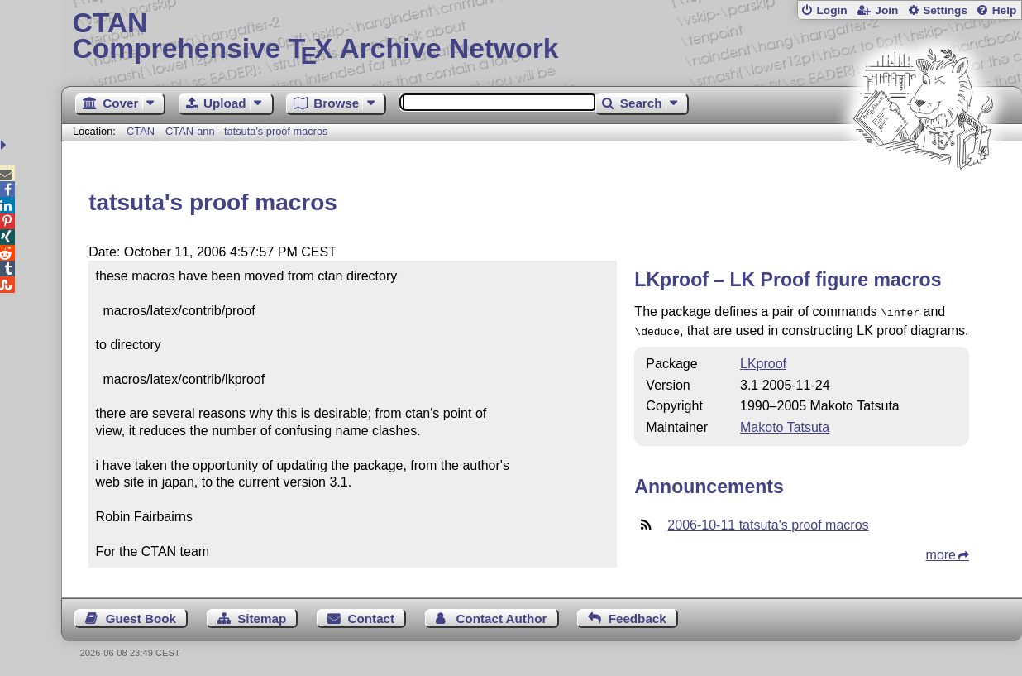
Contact (371, 615)
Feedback (637, 615)
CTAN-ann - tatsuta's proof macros (246, 131)
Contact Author (501, 615)
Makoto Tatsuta (784, 424)
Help (1004, 10)
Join (886, 10)
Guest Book (141, 615)
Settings (945, 10)
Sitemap (261, 615)
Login (831, 10)
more (941, 551)
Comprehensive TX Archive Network (541, 37)
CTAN (141, 131)
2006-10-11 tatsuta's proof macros (767, 522)
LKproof (763, 360)
